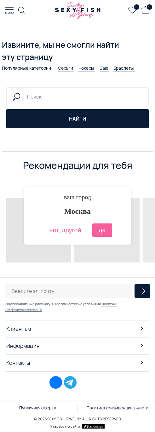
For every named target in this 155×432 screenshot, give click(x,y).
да (102, 230)
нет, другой (65, 230)
